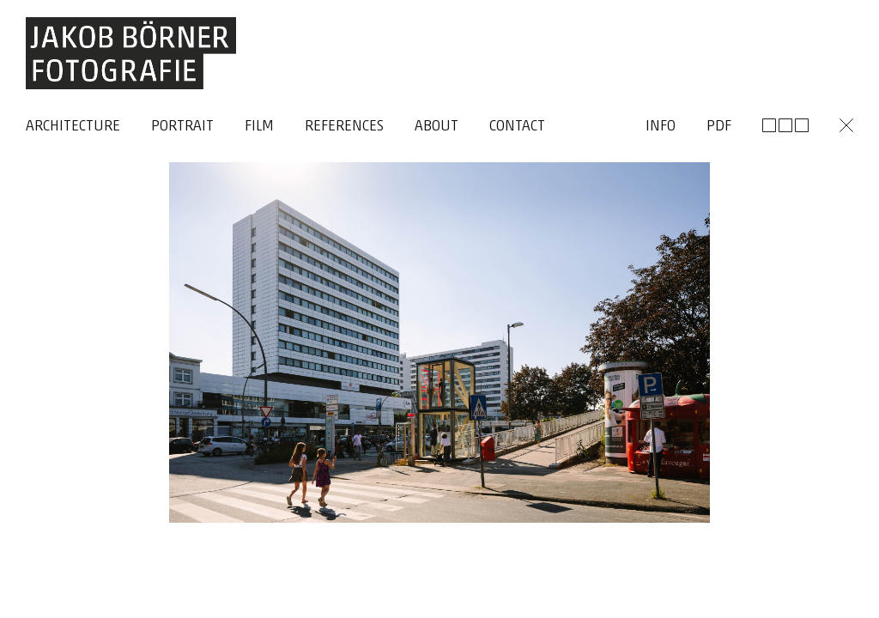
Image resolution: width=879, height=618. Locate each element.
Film (259, 126)
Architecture (73, 126)
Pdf (718, 126)
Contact (517, 126)
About (436, 126)
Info (661, 126)
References (344, 126)
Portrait (182, 126)
